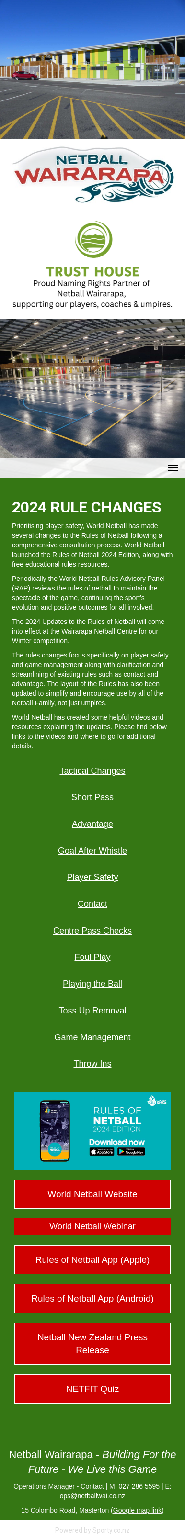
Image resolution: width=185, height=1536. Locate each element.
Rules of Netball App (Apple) (92, 1260)
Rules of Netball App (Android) (92, 1298)
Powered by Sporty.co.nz (92, 1530)
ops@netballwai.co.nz (92, 1496)
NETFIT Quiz (92, 1389)
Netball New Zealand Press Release (92, 1343)
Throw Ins (92, 1064)
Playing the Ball (92, 984)
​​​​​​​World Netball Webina (90, 1226)
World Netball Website (92, 1194)
